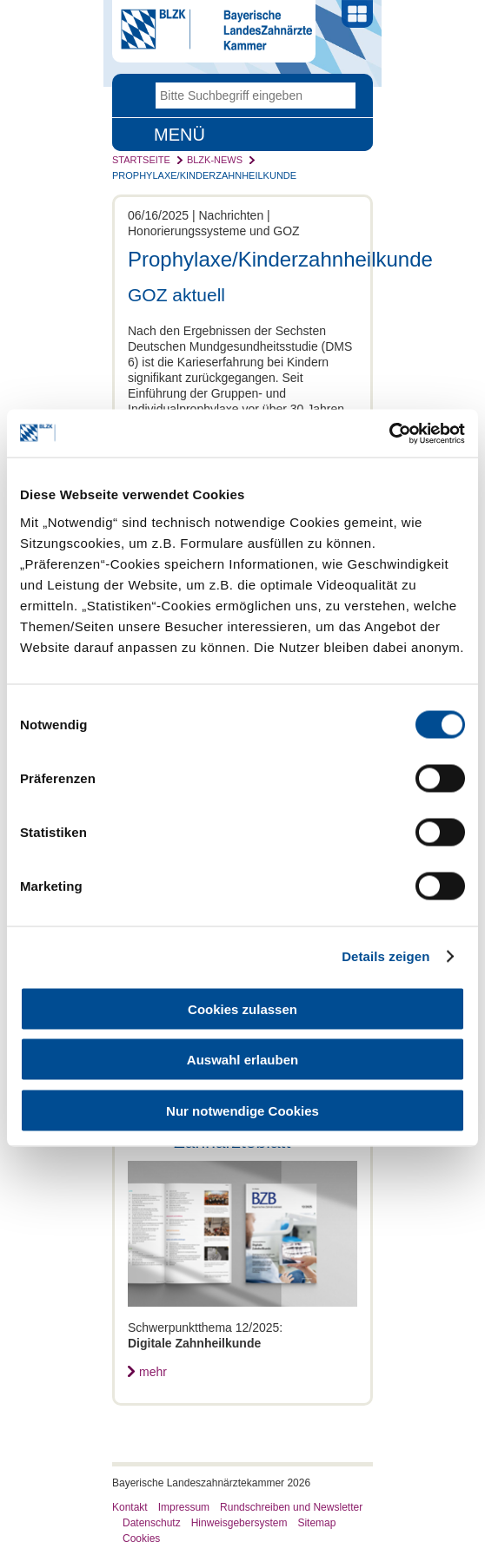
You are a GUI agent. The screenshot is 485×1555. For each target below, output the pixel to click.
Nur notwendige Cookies (242, 1110)
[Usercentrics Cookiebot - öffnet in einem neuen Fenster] (389, 433)
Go (342, 95)
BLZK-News (214, 160)
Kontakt (130, 1507)
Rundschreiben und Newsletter (291, 1507)
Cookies (141, 1538)
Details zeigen (385, 956)
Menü (179, 134)
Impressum (183, 1507)
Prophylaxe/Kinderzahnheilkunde (204, 175)
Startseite (141, 160)
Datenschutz (152, 1523)
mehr (153, 1372)
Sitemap (316, 1523)
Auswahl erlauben (242, 1059)
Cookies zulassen (242, 1008)
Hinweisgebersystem (239, 1523)
